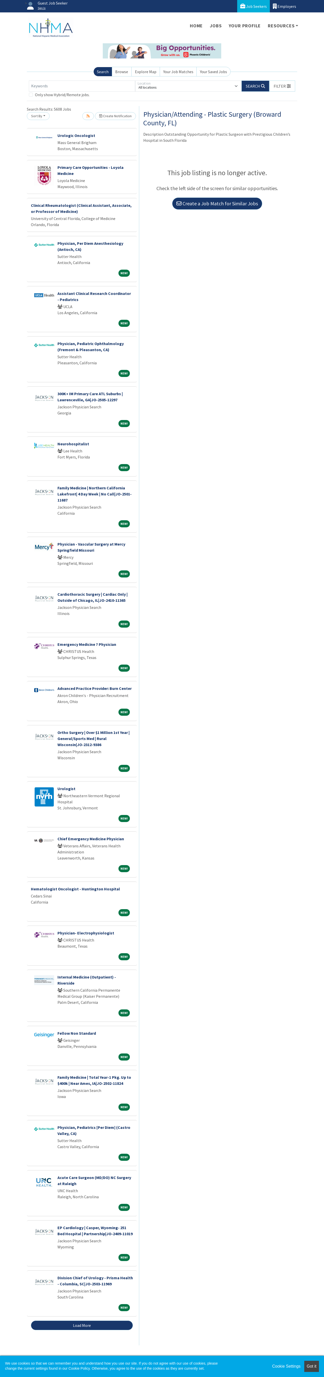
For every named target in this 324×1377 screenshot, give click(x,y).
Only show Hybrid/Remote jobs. (62, 94)
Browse (121, 71)
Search (103, 71)
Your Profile (245, 26)
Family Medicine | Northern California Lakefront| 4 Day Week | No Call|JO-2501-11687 (94, 494)
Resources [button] (281, 26)
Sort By (36, 116)
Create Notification (115, 116)
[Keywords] (82, 86)
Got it (311, 1366)
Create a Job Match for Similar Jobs (217, 203)
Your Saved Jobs (213, 71)
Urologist (66, 788)
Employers (284, 6)
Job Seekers (253, 6)
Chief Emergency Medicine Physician (90, 838)
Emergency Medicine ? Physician (86, 644)
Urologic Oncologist (76, 135)
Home (196, 26)
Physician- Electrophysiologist (85, 932)
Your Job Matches (178, 71)
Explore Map (145, 71)
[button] (282, 86)
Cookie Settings (286, 1366)
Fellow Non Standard (76, 1033)
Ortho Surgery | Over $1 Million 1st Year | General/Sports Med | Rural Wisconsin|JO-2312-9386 (93, 738)
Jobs (215, 26)
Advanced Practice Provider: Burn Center (94, 688)
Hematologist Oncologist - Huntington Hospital (75, 888)
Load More (82, 1325)
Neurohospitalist (73, 443)
